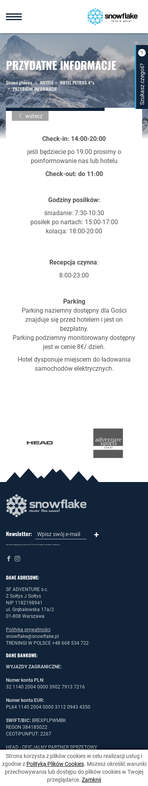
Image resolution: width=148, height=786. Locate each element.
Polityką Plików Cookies (55, 764)
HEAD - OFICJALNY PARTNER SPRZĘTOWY (51, 747)
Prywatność (48, 545)
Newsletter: (19, 534)
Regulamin (56, 545)
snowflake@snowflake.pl (32, 636)
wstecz (30, 116)
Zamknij (91, 780)
